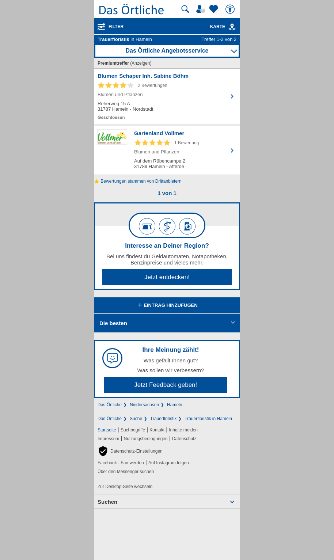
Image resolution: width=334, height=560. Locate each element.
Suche (136, 418)
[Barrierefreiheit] (230, 9)
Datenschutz (184, 438)
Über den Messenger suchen (126, 471)
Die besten (113, 323)
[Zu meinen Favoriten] (214, 9)
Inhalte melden (183, 430)
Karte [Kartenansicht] (223, 26)
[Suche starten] (185, 9)
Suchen (107, 502)
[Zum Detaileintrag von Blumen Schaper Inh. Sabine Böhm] (167, 96)
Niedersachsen (144, 404)
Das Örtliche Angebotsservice (166, 50)
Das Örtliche (110, 404)
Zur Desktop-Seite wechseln (125, 486)
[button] (130, 451)
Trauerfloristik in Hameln (208, 418)
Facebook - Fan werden (121, 462)
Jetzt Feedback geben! (165, 384)
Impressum (108, 438)
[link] (232, 27)
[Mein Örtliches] (201, 9)
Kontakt (156, 430)
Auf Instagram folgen (168, 462)
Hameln (174, 404)
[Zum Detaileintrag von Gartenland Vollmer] (167, 150)
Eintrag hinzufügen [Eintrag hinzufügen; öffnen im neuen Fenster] (166, 305)
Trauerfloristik (163, 418)
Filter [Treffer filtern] (116, 26)
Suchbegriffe (133, 430)
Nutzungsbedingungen (146, 438)
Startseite (107, 430)
